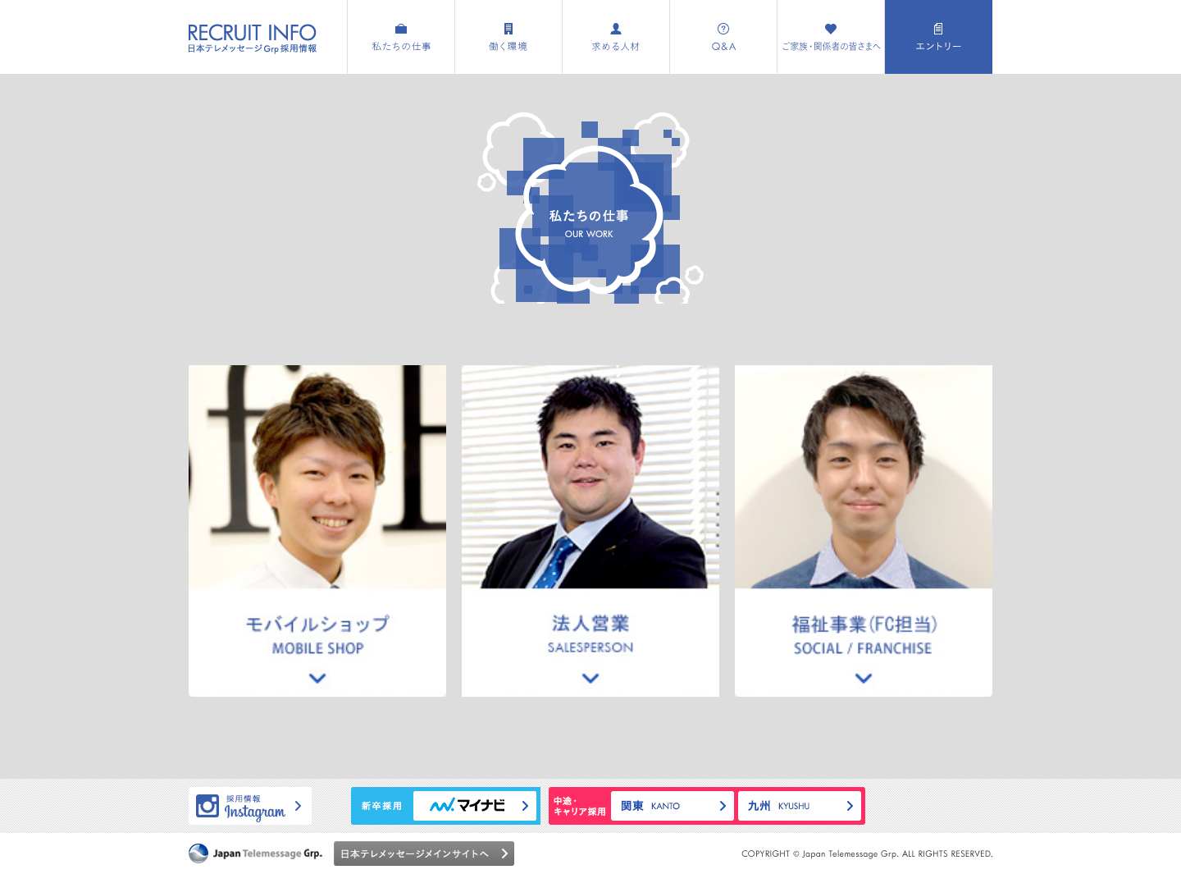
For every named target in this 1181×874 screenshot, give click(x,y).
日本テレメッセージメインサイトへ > (424, 853)
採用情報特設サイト (253, 39)
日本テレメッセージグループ (255, 853)
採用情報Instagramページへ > (250, 806)
